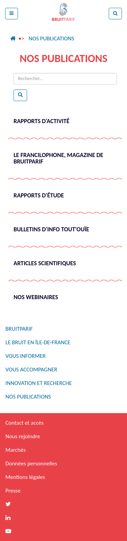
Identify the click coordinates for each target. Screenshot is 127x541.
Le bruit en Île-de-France (37, 342)
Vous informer (25, 356)
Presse (13, 490)
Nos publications (51, 38)
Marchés (15, 449)
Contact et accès (24, 422)
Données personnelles (31, 463)
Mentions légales (25, 477)
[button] (11, 13)
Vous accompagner (31, 369)
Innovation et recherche (38, 383)
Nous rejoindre (22, 436)
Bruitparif (19, 328)
